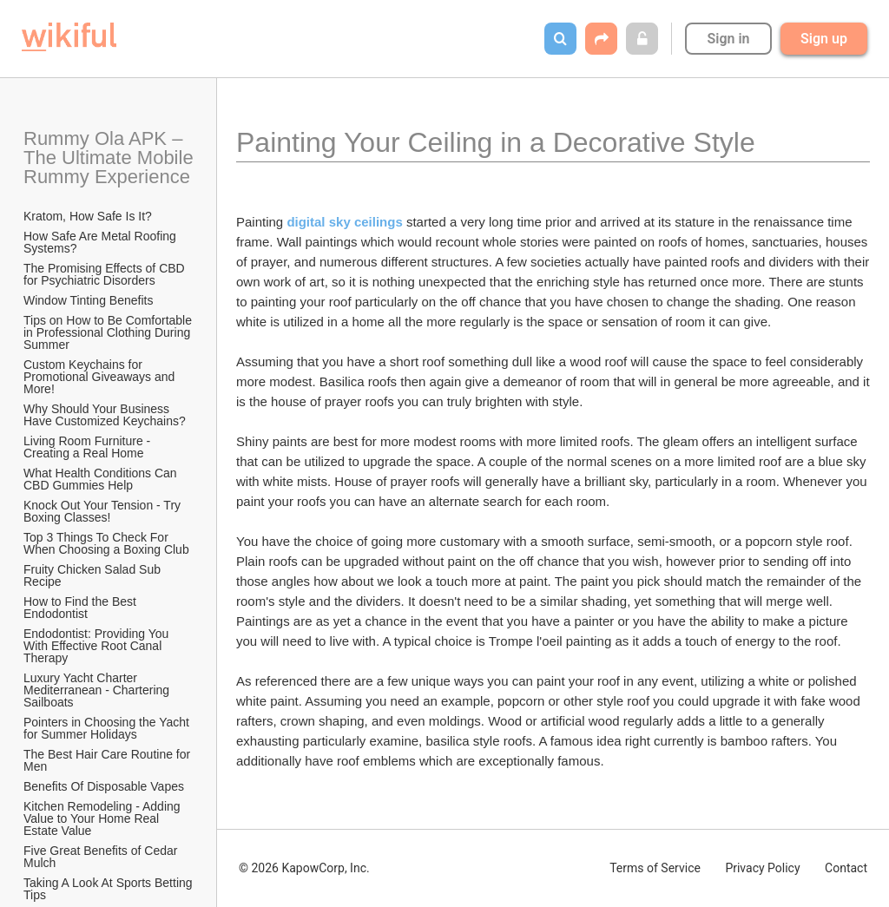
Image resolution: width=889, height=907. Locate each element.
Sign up (823, 38)
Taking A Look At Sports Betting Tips (109, 889)
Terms (655, 868)
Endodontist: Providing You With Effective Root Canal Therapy (97, 646)
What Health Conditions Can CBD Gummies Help (102, 479)
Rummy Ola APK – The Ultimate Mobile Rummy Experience (109, 157)
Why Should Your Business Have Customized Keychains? (104, 415)
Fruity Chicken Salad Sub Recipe (93, 575)
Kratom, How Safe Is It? (87, 216)
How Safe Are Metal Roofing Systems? (101, 242)
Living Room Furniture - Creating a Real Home (88, 447)
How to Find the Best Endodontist (81, 608)
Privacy (762, 868)
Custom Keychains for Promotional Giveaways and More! (100, 377)
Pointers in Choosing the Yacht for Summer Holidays (108, 728)
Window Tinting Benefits (88, 300)
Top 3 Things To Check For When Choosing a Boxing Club (106, 543)
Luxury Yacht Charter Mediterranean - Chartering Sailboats (98, 690)
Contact (846, 868)
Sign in (728, 38)
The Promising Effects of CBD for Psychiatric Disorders (105, 274)
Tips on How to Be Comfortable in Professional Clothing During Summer (109, 332)
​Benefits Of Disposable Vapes (103, 786)
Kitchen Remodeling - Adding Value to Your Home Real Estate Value (103, 818)
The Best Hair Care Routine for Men (108, 760)
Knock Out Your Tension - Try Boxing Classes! (103, 511)
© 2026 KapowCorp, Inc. (304, 868)
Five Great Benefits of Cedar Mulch (102, 857)
